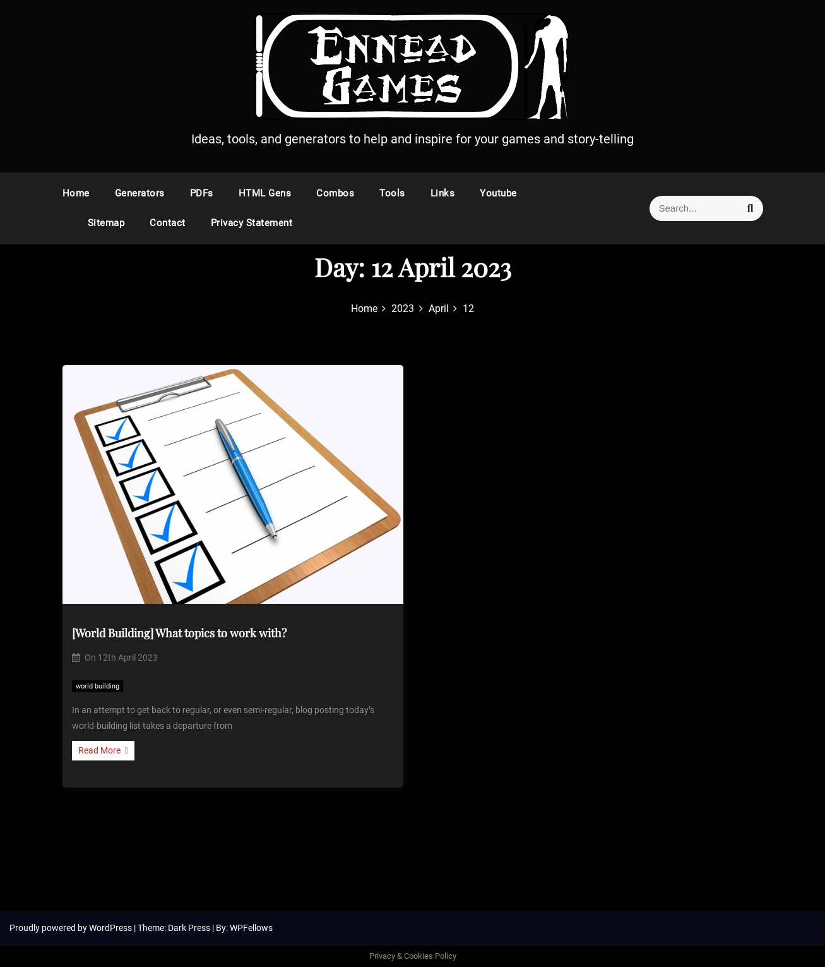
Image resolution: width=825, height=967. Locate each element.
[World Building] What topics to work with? (179, 632)
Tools (392, 193)
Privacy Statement (252, 223)
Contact (168, 223)
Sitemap (106, 223)
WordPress (111, 928)
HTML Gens (265, 193)
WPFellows (251, 928)
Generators (140, 193)
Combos (335, 193)
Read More (103, 750)
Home (76, 193)
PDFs (201, 193)
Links (442, 193)
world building (97, 686)
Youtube (498, 193)
